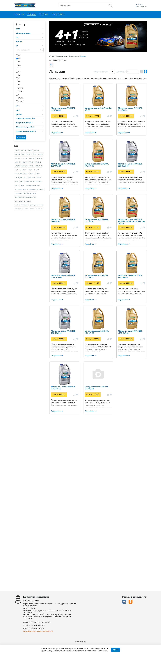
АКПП (22, 181)
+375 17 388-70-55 (38, 625)
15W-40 (36, 150)
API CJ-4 (24, 166)
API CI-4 (17, 166)
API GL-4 (31, 166)
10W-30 (23, 150)
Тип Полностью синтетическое (25, 197)
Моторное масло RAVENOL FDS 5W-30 (99, 205)
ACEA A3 (17, 158)
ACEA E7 (17, 162)
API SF (24, 170)
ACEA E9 (24, 162)
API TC (32, 174)
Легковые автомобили (33, 181)
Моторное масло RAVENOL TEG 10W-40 (100, 445)
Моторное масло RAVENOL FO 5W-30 (98, 112)
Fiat (25, 178)
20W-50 (17, 154)
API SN (36, 170)
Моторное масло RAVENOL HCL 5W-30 (99, 475)
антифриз (18, 209)
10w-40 (29, 150)
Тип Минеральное (30, 193)
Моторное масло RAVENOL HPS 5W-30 (99, 530)
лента (32, 209)
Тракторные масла (36, 205)
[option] (98, 36)
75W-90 (40, 154)
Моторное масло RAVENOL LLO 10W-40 (100, 235)
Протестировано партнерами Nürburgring (29, 189)
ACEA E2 (39, 158)
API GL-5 (39, 166)
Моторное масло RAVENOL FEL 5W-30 (99, 388)
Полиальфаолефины (32, 185)
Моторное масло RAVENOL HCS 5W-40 (99, 85)
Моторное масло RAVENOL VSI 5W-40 (99, 262)
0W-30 (17, 150)
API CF (31, 162)
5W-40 (34, 154)
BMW (38, 174)
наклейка (39, 209)
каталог (25, 209)
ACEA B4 (25, 158)
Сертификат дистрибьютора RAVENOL (38, 631)
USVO (16, 181)
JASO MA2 (31, 178)
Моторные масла (74, 56)
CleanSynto (18, 178)
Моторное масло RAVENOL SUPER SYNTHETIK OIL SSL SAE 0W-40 (107, 324)
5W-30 (28, 154)
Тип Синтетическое (21, 205)
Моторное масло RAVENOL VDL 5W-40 (99, 418)
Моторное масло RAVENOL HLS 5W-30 (99, 142)
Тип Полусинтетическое (23, 201)
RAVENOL (52, 56)
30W (22, 154)
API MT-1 (18, 170)
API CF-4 (38, 162)
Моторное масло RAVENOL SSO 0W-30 (99, 290)
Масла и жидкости (61, 56)
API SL (30, 170)
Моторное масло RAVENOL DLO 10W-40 (100, 361)
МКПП (17, 185)
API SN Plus (18, 174)
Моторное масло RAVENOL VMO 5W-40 (100, 503)
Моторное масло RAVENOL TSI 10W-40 (99, 172)
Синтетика (18, 193)
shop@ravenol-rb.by (36, 628)
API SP (26, 174)
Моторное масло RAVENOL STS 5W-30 (99, 558)
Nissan (38, 178)
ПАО (22, 185)
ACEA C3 (32, 158)
